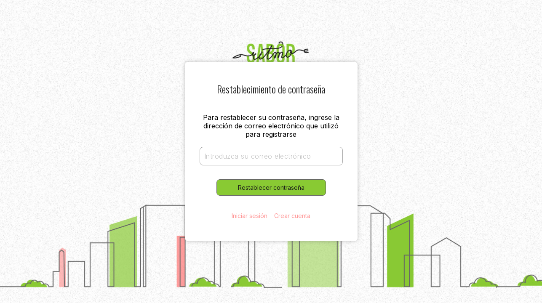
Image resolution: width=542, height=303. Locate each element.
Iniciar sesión (249, 215)
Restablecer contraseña (271, 187)
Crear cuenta (292, 215)
